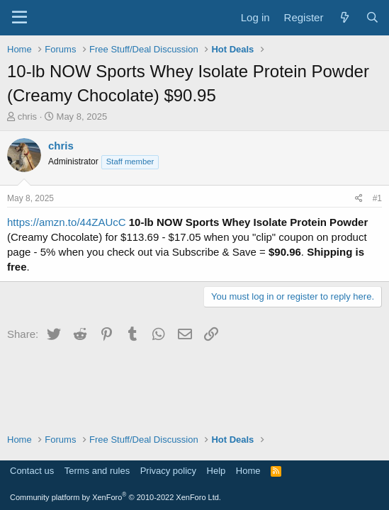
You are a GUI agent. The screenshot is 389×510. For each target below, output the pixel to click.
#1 (377, 198)
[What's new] (344, 17)
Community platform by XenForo (115, 497)
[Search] (372, 17)
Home (248, 470)
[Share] (359, 199)
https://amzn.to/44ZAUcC (66, 222)
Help (216, 470)
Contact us (32, 470)
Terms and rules (97, 470)
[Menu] (19, 17)
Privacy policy (168, 470)
